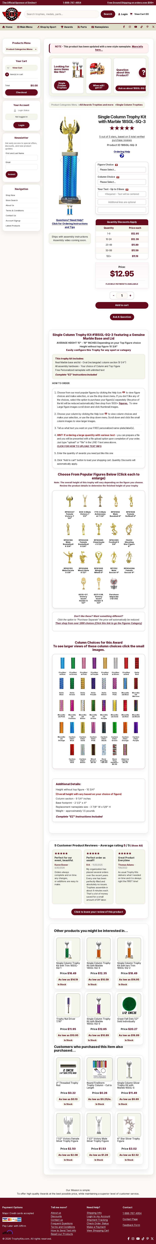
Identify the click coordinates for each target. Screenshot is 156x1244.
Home (7, 27)
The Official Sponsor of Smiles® (19, 2)
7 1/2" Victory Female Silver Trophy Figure (67, 1140)
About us (56, 1212)
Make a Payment (96, 1226)
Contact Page (130, 1219)
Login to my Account (98, 1216)
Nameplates (100, 27)
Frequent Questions (62, 1223)
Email (8, 162)
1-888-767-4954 (72, 2)
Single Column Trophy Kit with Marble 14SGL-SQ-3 (99, 965)
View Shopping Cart (98, 1230)
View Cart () (141, 14)
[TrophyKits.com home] (11, 14)
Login (21, 125)
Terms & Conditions (15, 210)
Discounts (56, 1216)
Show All (136, 845)
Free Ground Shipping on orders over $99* (130, 2)
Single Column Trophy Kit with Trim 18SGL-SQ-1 (68, 965)
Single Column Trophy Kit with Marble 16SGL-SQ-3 (99, 1021)
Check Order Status (98, 1223)
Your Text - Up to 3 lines (111, 189)
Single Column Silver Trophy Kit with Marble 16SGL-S (128, 1085)
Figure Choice (106, 165)
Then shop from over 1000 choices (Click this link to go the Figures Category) (98, 623)
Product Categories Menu (19, 49)
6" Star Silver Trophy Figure (128, 1140)
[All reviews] (121, 129)
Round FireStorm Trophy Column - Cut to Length (99, 1085)
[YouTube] (138, 1238)
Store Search (12, 200)
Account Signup (13, 220)
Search (108, 14)
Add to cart (122, 305)
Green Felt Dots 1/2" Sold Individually (128, 1020)
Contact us (57, 1219)
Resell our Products (62, 1234)
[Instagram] (133, 1238)
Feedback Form (131, 1225)
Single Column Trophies (129, 104)
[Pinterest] (147, 1238)
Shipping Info (94, 1212)
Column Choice (106, 177)
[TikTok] (143, 1238)
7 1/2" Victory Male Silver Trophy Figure (98, 1140)
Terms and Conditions (63, 1226)
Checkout (21, 92)
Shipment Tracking (97, 1219)
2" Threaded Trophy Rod (67, 1084)
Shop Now (10, 195)
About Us (10, 205)
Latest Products (13, 225)
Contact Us (11, 215)
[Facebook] (129, 1238)
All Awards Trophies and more (96, 104)
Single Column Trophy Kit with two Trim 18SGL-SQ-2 (129, 965)
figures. (123, 403)
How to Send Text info (63, 1230)
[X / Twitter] (152, 1238)
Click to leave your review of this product (98, 911)
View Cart (17, 68)
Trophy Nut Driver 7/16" (65, 1020)
